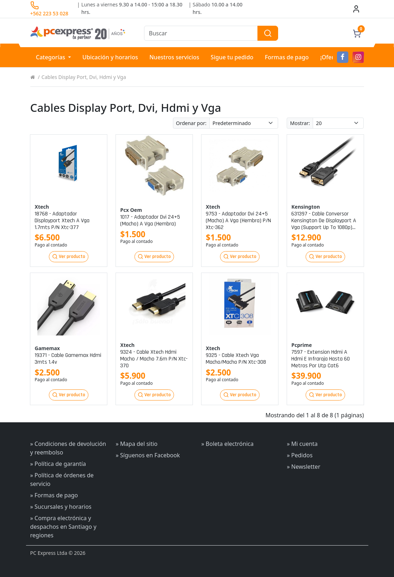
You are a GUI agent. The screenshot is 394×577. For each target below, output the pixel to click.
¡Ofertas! (332, 57)
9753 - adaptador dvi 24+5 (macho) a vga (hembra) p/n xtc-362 (238, 220)
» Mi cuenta (302, 444)
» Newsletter (304, 467)
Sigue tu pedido (232, 57)
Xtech (42, 206)
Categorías (51, 57)
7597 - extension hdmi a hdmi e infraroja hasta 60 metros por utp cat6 (320, 359)
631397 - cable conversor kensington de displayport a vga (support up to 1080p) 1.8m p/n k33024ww (323, 220)
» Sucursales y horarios (61, 507)
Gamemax (47, 348)
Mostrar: (300, 123)
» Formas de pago (54, 495)
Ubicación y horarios (110, 57)
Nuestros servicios (174, 57)
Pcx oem (131, 210)
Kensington (305, 206)
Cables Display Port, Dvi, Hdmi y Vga (83, 77)
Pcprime (301, 345)
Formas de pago (287, 57)
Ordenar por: (191, 123)
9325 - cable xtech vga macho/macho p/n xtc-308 (236, 358)
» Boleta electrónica (227, 444)
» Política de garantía (58, 464)
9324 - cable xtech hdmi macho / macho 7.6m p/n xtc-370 (154, 359)
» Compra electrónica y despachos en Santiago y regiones (63, 526)
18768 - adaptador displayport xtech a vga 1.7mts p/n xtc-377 (62, 220)
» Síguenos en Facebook (148, 455)
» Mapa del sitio (137, 444)
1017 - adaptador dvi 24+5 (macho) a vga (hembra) (150, 220)
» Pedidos (300, 455)
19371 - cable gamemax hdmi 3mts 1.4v (68, 358)
